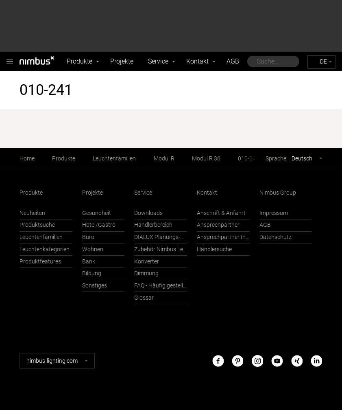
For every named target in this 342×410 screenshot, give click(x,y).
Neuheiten (32, 213)
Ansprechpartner (218, 224)
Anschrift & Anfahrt (221, 213)
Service (158, 61)
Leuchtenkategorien (45, 249)
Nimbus (10, 57)
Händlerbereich (153, 224)
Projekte (121, 61)
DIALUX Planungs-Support (160, 237)
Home (27, 158)
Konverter (146, 261)
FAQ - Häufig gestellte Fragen (160, 285)
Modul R (164, 158)
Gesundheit (96, 213)
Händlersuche (214, 249)
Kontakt (197, 61)
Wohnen (92, 249)
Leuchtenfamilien (114, 158)
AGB (233, 61)
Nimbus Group (277, 192)
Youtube (277, 360)
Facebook (218, 360)
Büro (88, 237)
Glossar (144, 297)
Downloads (148, 213)
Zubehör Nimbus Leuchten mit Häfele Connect (160, 249)
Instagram (257, 360)
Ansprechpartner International (223, 237)
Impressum (273, 213)
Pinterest (237, 360)
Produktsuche (37, 224)
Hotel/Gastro (98, 224)
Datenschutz (275, 237)
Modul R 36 (206, 158)
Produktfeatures (40, 261)
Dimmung (146, 273)
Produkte (79, 61)
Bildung (91, 273)
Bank (88, 261)
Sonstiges (94, 285)
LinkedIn (316, 360)
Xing (297, 360)
